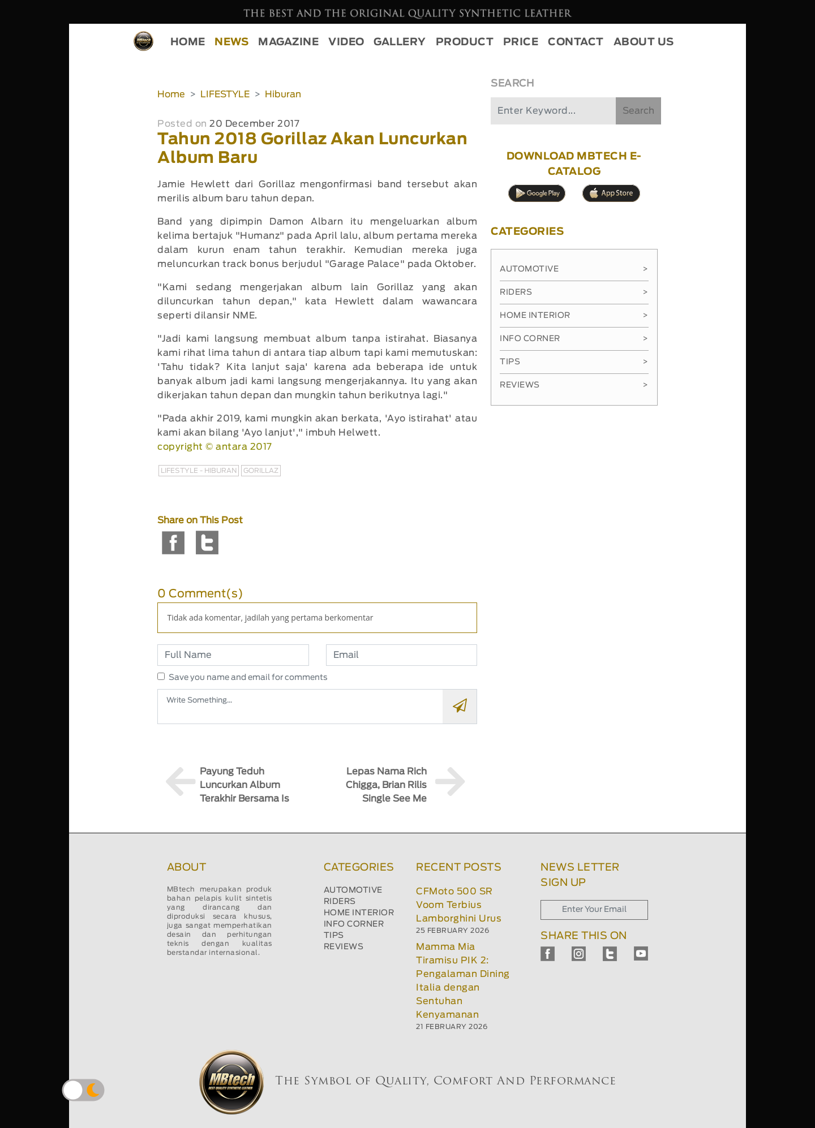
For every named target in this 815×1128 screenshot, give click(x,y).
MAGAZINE (288, 42)
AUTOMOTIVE (353, 890)
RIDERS (340, 902)
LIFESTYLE (225, 94)
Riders (574, 292)
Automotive (574, 269)
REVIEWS (344, 947)
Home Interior (574, 315)
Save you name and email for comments (248, 678)
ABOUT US (644, 42)
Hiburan (283, 94)
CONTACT (576, 42)
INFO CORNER (354, 924)
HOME (187, 42)
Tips (574, 362)
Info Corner (574, 339)
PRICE (521, 42)
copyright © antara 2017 (214, 446)
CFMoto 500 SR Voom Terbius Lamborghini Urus (458, 905)
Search (638, 110)
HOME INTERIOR (359, 913)
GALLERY (400, 42)
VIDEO (346, 42)
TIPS (334, 936)
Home (171, 94)
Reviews (574, 385)
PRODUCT (465, 42)
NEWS (231, 42)
